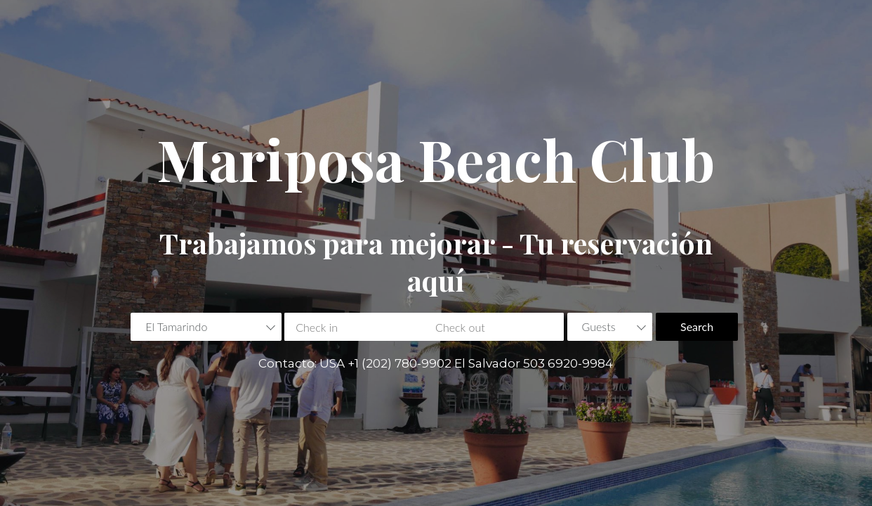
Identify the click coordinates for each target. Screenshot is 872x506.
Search (696, 326)
